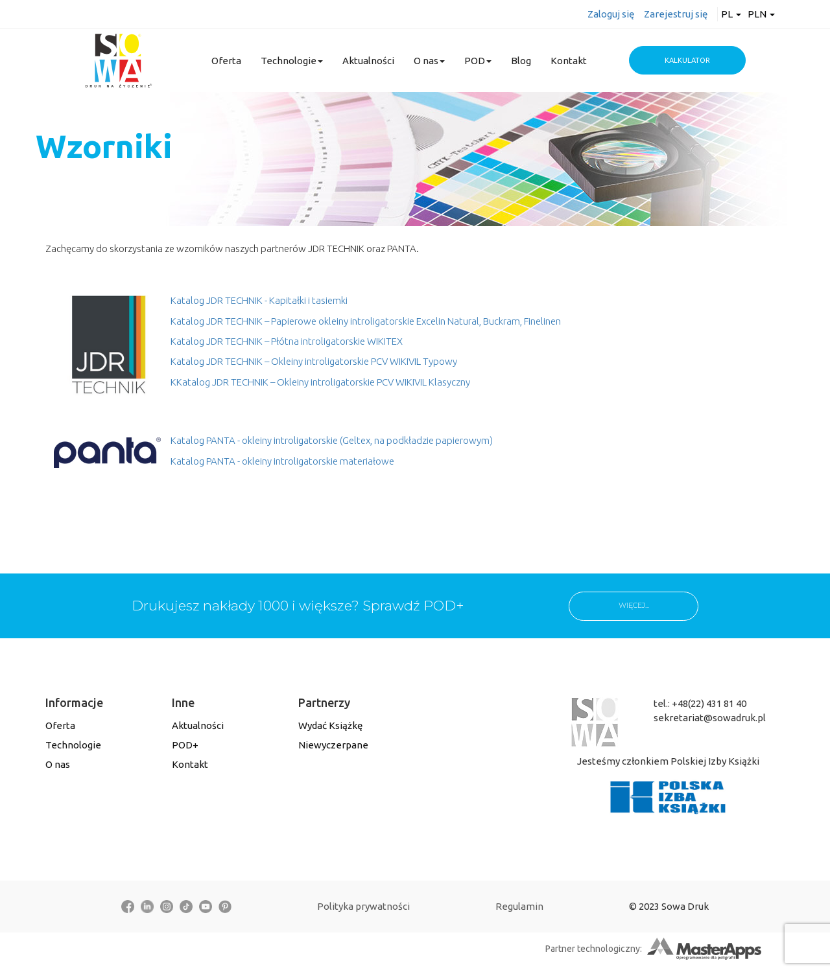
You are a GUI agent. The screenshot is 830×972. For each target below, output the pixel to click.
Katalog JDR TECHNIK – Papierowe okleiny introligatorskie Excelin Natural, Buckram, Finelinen (366, 321)
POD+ (185, 744)
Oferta (226, 60)
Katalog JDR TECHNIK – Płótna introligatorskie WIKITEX (287, 341)
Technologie (73, 744)
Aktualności (368, 60)
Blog (521, 60)
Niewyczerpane (333, 744)
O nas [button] (429, 60)
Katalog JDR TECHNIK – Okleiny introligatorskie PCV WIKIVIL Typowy (314, 361)
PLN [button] (761, 13)
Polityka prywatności (363, 906)
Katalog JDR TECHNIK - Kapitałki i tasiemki (259, 300)
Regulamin (519, 906)
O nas (57, 764)
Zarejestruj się (675, 13)
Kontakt (569, 60)
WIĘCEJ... (634, 605)
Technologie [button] (292, 60)
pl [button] (731, 13)
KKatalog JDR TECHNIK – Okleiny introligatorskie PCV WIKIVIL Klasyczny (320, 382)
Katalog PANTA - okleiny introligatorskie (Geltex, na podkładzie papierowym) (332, 440)
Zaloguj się (610, 13)
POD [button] (478, 60)
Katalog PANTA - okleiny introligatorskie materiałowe (282, 461)
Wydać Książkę (330, 725)
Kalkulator (687, 60)
